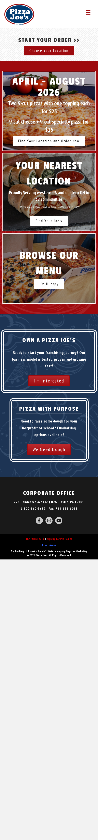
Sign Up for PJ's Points (59, 539)
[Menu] (88, 12)
